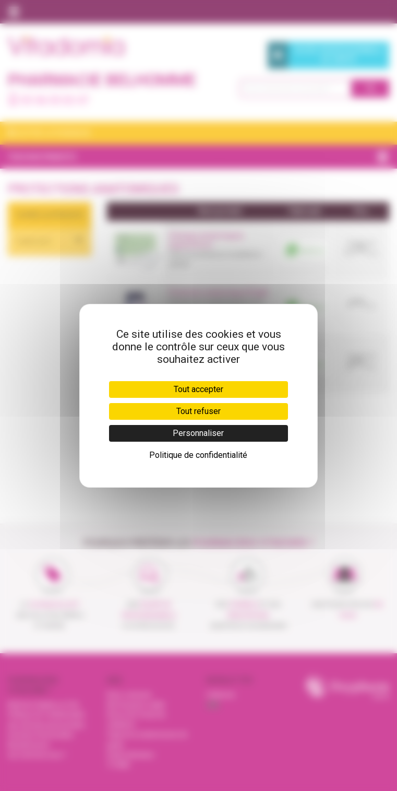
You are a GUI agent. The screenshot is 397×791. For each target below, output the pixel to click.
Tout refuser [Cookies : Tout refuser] (198, 411)
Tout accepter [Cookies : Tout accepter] (198, 389)
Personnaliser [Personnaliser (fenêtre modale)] (198, 433)
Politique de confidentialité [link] (198, 455)
